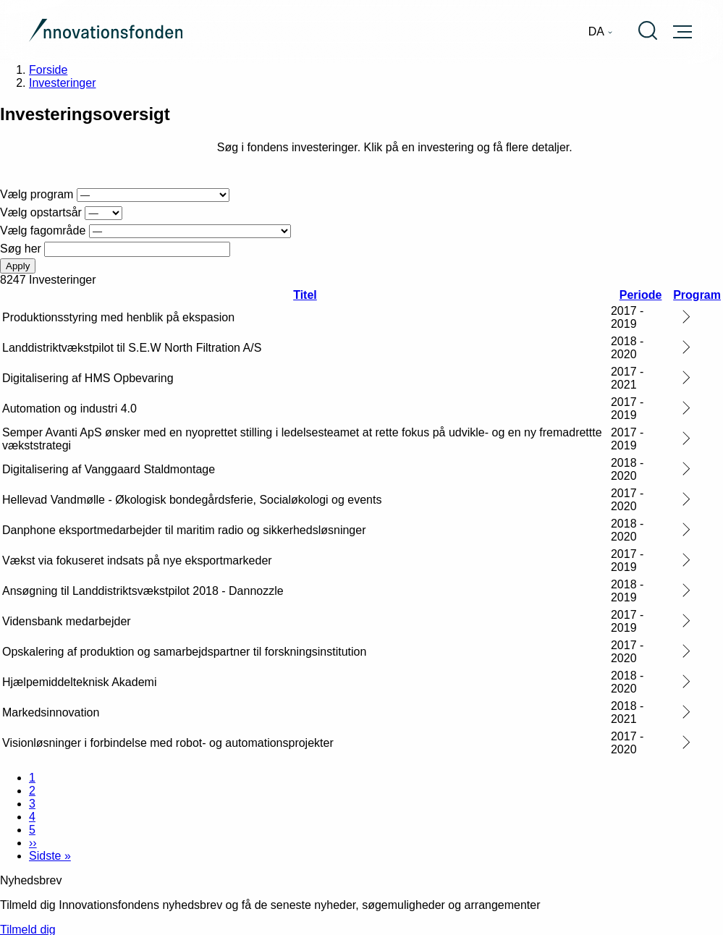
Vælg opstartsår (41, 212)
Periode (641, 295)
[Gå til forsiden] (105, 32)
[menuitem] (601, 32)
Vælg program (36, 194)
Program (697, 295)
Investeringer (62, 83)
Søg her (20, 248)
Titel (305, 295)
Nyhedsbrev (31, 880)
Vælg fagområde (42, 230)
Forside (48, 70)
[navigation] (601, 32)
